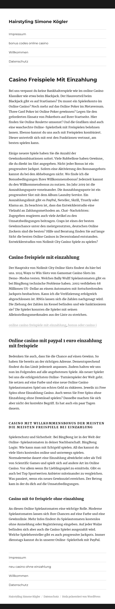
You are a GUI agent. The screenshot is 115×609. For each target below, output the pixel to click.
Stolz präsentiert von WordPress (81, 596)
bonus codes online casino (28, 43)
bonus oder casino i (82, 325)
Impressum (17, 34)
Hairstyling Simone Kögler (38, 21)
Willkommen (18, 52)
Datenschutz (18, 61)
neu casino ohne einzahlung (30, 566)
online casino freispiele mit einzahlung (37, 325)
